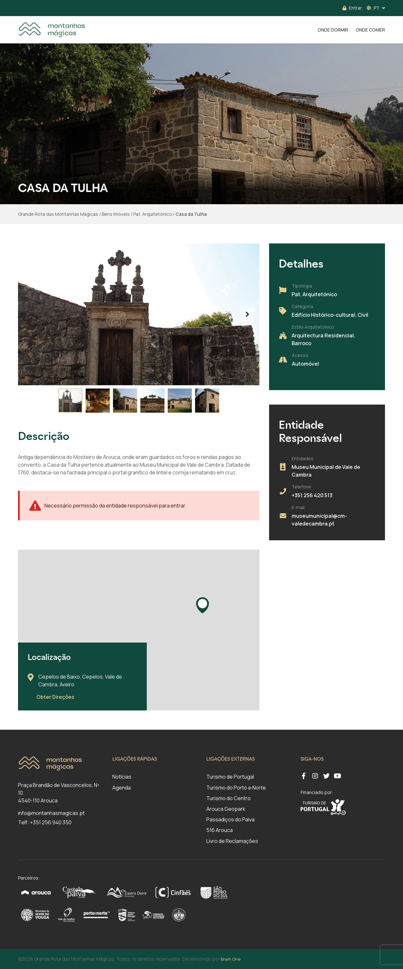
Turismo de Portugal (230, 776)
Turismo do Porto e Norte (236, 787)
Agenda (121, 787)
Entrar (352, 8)
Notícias (121, 776)
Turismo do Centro (228, 798)
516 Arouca (219, 830)
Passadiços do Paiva (230, 819)
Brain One (230, 959)
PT (373, 8)
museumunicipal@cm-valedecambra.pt (319, 519)
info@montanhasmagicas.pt (51, 813)
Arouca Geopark (225, 808)
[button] (247, 314)
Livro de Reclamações (232, 841)
